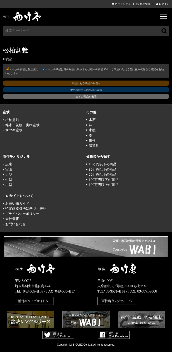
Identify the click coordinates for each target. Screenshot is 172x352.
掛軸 (92, 140)
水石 (92, 120)
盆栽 (6, 112)
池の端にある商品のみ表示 (86, 89)
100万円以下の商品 (104, 180)
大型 (8, 174)
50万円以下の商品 (102, 174)
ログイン (164, 4)
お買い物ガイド (17, 203)
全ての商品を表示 (86, 96)
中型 (8, 180)
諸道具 (94, 146)
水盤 (92, 130)
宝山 (8, 169)
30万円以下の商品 (102, 169)
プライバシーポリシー (22, 214)
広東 (8, 164)
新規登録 (145, 4)
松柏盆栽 (12, 120)
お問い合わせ (15, 224)
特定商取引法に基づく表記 (25, 208)
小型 (8, 185)
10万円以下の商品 (102, 164)
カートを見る (123, 4)
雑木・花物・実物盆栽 (22, 125)
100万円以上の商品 (104, 185)
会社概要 (12, 219)
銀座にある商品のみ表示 (86, 83)
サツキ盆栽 (13, 130)
